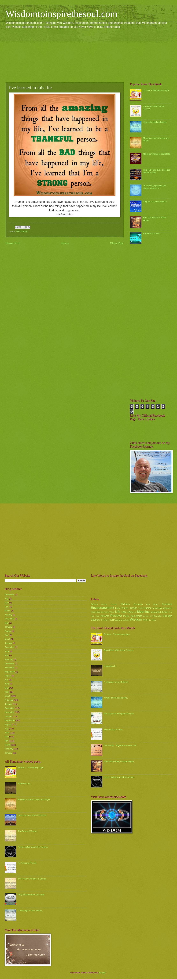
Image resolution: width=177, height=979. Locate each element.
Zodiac (153, 620)
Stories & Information (152, 616)
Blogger (102, 972)
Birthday (104, 604)
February (9, 659)
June (7, 651)
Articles (94, 604)
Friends (133, 608)
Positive (116, 615)
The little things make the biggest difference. (154, 186)
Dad (148, 604)
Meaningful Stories (159, 612)
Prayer (126, 616)
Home (65, 243)
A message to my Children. (30, 910)
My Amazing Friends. (27, 863)
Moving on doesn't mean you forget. (34, 799)
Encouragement (102, 607)
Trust (111, 620)
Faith (117, 608)
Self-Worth (136, 615)
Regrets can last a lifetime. (155, 201)
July (6, 598)
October (8, 716)
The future (104, 620)
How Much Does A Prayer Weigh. (119, 761)
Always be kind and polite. (155, 122)
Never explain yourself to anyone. (33, 847)
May (7, 602)
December (9, 594)
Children (125, 604)
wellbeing (126, 620)
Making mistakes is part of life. (156, 154)
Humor (147, 608)
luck (135, 612)
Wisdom (24, 231)
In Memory (157, 608)
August (8, 631)
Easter (155, 604)
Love (130, 611)
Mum (170, 612)
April (7, 606)
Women (146, 620)
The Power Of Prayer (27, 831)
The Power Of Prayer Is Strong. (32, 879)
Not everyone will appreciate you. (119, 713)
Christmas (138, 604)
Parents (104, 615)
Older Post (117, 243)
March (8, 610)
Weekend (118, 620)
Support (95, 619)
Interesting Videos (107, 612)
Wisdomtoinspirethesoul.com (62, 13)
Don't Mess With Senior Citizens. (119, 650)
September (10, 671)
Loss (124, 611)
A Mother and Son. (151, 233)
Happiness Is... (24, 783)
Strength (167, 615)
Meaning (143, 611)
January (8, 615)
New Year (95, 616)
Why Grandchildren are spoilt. (31, 894)
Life (17, 231)
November (9, 667)
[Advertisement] (88, 55)
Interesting (95, 612)
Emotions (167, 604)
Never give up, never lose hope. (32, 815)
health (140, 608)
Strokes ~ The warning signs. (156, 90)
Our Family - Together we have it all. (120, 745)
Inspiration (167, 608)
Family (124, 608)
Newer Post (13, 243)
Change (114, 604)
